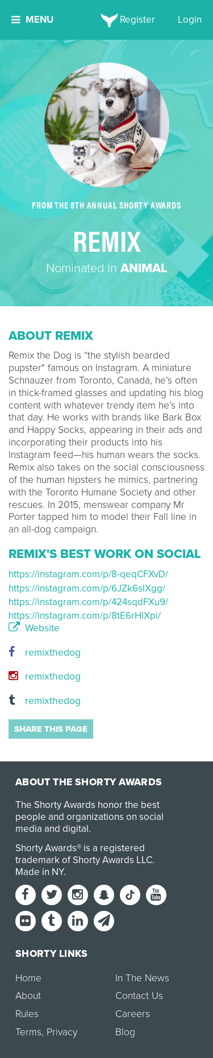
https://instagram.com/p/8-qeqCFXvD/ (88, 574)
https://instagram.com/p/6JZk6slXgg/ (87, 588)
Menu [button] (32, 20)
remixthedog (45, 653)
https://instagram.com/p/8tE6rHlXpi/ (85, 616)
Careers (132, 1014)
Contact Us (139, 996)
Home (28, 978)
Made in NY (39, 872)
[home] (106, 20)
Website (34, 628)
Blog (125, 1032)
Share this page (50, 729)
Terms (28, 1032)
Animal (144, 268)
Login (190, 20)
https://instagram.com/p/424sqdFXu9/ (88, 602)
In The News (142, 978)
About (28, 996)
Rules (27, 1014)
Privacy (62, 1032)
